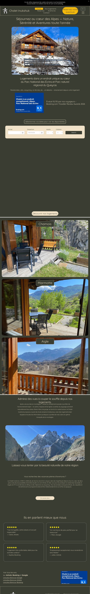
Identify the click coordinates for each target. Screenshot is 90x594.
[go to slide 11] (49, 72)
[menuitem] (39, 9)
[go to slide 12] (50, 72)
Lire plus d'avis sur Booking (13, 582)
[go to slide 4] (39, 72)
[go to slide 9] (46, 72)
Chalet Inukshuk (19, 10)
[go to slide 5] (40, 72)
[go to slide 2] (36, 72)
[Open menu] (83, 12)
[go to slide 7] (43, 72)
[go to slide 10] (47, 72)
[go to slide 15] (54, 72)
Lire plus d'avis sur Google (12, 578)
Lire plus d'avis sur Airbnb (12, 580)
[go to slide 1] (35, 72)
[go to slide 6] (42, 72)
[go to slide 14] (53, 72)
